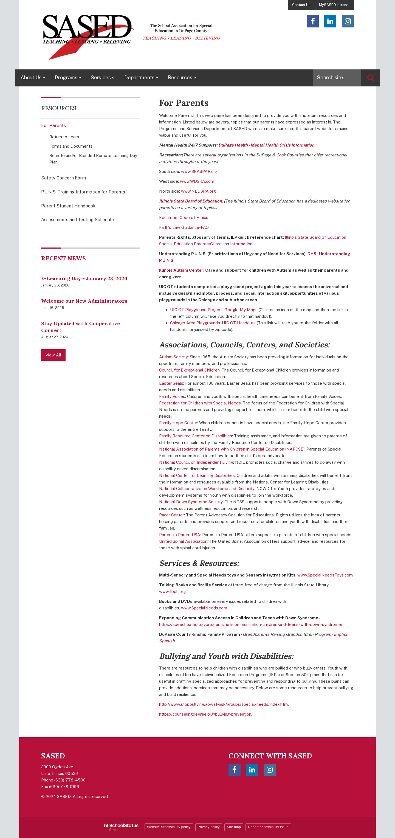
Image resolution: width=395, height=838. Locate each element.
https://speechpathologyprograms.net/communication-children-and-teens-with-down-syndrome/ (250, 624)
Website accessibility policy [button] (169, 827)
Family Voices (172, 396)
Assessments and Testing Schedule (77, 219)
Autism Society (173, 357)
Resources (58, 108)
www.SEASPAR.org (199, 171)
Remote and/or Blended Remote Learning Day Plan (93, 160)
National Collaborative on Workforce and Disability (207, 488)
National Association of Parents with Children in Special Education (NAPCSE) (231, 449)
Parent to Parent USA (179, 534)
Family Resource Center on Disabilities (195, 436)
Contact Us (301, 5)
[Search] (370, 77)
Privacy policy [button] (209, 827)
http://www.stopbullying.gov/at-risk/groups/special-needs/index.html (224, 704)
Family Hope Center (178, 422)
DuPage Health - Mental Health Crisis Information (266, 145)
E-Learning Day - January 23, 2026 (84, 278)
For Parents (53, 125)
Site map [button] (234, 827)
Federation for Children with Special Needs (200, 403)
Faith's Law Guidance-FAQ (184, 227)
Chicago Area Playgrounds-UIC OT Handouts (213, 322)
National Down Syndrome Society (191, 501)
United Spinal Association (183, 541)
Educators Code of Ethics (183, 217)
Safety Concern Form (71, 179)
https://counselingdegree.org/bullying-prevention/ (206, 714)
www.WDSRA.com (197, 181)
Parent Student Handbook (68, 206)
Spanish (167, 641)
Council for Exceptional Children (189, 370)
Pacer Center (171, 515)
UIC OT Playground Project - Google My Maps (214, 309)
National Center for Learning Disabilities (197, 475)
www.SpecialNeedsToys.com (325, 575)
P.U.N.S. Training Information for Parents (83, 192)
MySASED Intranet (334, 5)
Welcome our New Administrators (84, 301)
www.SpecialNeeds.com (204, 608)
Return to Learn (64, 136)
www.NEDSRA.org (198, 191)
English (341, 634)
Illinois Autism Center (181, 270)
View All (53, 355)
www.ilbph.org (172, 591)
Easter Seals (171, 383)
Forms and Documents (70, 146)
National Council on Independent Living (196, 462)
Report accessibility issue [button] (268, 827)
